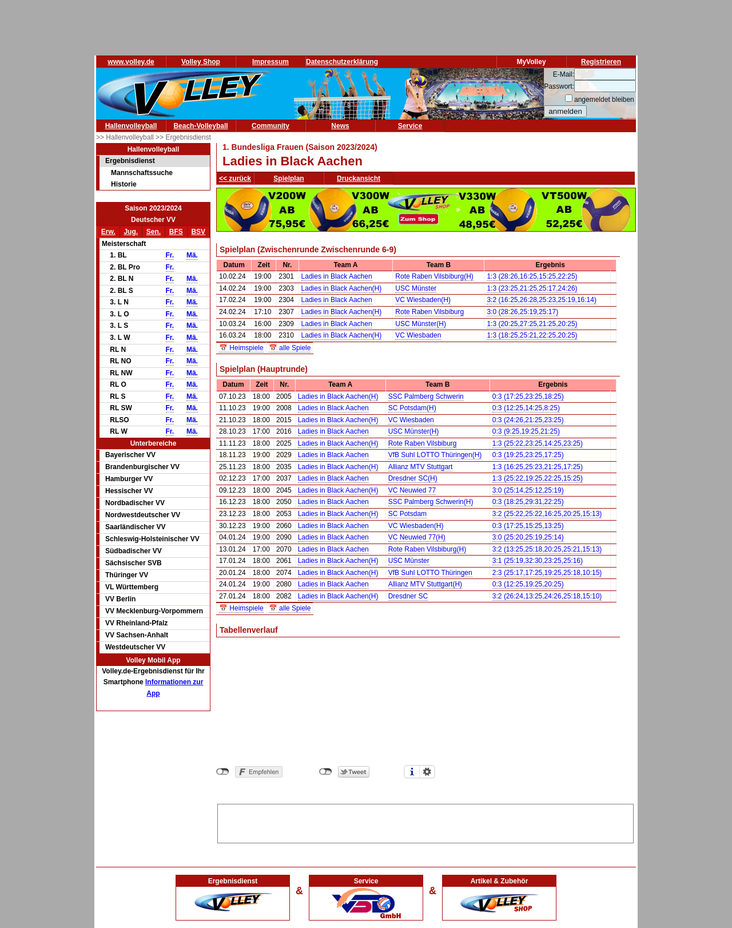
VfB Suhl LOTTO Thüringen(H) (435, 455)
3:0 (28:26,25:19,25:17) (522, 312)
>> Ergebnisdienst (183, 137)
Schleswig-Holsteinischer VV (152, 539)
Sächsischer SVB (133, 563)
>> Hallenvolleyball (126, 137)
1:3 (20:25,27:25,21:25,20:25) (532, 324)
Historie (124, 184)
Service (410, 126)
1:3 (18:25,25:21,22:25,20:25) (532, 335)
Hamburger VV (129, 479)
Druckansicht (358, 179)
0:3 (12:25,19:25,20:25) (528, 584)
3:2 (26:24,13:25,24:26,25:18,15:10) (547, 596)
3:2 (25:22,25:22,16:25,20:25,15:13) (547, 514)
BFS (176, 232)
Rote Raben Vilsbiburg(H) (434, 276)
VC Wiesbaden (418, 335)
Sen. (153, 232)
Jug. (131, 232)
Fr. (170, 255)
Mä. (192, 255)
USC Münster (415, 288)
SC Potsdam (407, 514)
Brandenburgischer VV (142, 467)
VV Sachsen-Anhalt (136, 635)
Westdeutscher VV (135, 647)
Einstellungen (427, 772)
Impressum (270, 62)
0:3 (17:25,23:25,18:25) (528, 396)
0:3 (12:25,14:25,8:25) (526, 408)
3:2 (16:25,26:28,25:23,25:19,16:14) (541, 300)
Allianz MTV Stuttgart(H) (425, 584)
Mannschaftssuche (142, 173)
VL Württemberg (131, 587)
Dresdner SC (408, 596)
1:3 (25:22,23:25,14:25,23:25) (537, 443)
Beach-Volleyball (200, 126)
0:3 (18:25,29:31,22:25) (528, 502)
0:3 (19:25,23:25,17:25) (528, 455)
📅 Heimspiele (241, 348)
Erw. (108, 232)
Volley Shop (200, 62)
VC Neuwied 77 (412, 490)
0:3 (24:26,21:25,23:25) (528, 420)
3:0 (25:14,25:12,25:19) (528, 490)
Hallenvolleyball (131, 126)
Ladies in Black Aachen (336, 276)
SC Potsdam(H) (412, 408)
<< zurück (235, 179)
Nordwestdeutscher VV (142, 515)
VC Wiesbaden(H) (423, 300)
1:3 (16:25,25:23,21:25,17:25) (537, 467)
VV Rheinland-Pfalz (136, 623)
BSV (198, 232)
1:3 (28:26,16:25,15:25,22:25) (532, 276)
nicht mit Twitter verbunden (325, 771)
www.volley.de (131, 62)
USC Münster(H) (420, 324)
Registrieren (601, 62)
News (340, 126)
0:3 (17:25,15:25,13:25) (528, 526)
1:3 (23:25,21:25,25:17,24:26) (532, 288)
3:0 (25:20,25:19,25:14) (528, 537)
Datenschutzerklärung (342, 62)
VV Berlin (120, 599)
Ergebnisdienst (130, 161)
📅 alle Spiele (290, 348)
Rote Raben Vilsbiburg (429, 312)
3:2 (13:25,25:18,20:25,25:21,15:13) (547, 549)
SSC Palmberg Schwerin (426, 396)
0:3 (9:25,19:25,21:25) (526, 431)
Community (270, 126)
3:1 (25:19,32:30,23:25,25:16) (537, 561)
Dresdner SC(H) (412, 478)
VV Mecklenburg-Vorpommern (154, 611)
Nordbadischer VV (135, 503)
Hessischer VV (129, 491)
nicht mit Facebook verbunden (222, 771)
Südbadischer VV (133, 551)
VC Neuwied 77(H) (416, 537)
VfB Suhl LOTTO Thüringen (430, 573)
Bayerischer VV (130, 455)
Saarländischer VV (135, 527)
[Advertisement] (425, 821)
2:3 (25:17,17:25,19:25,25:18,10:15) (547, 573)
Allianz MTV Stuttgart (420, 467)
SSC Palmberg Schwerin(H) (431, 502)
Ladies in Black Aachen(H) (341, 288)
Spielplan (288, 179)
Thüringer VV (126, 575)
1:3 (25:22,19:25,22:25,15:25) (537, 478)
